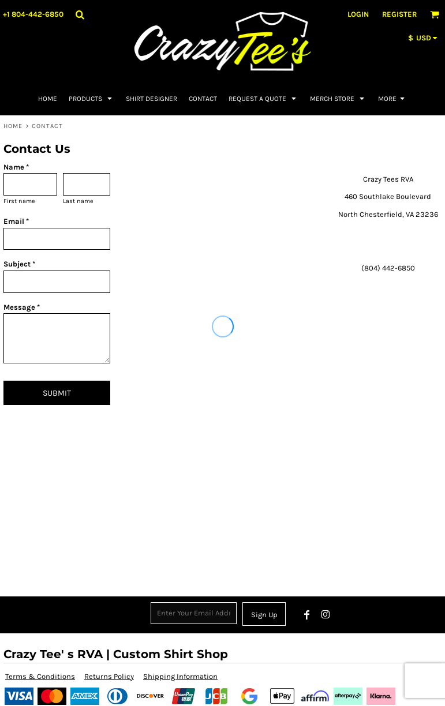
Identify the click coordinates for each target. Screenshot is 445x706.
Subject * (19, 264)
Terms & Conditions (40, 676)
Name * (16, 167)
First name (19, 201)
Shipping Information (180, 676)
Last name (78, 201)
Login (358, 14)
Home (13, 126)
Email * (16, 221)
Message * (21, 307)
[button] (79, 14)
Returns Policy (109, 676)
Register (399, 14)
